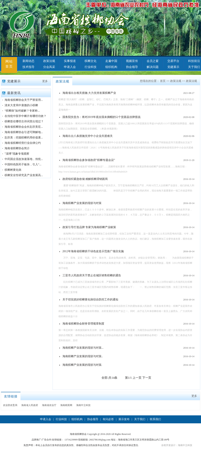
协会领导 (132, 67)
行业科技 (91, 67)
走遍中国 (111, 61)
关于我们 (139, 419)
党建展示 (173, 67)
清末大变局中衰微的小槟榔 (21, 105)
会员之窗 (153, 61)
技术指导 (28, 67)
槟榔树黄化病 (13, 169)
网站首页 (9, 64)
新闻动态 (28, 61)
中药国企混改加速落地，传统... (24, 159)
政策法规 (49, 61)
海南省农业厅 (49, 405)
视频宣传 (132, 61)
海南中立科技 (83, 405)
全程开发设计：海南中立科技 (176, 445)
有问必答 (108, 419)
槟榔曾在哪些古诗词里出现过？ (24, 121)
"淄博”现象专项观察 (17, 153)
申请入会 (70, 67)
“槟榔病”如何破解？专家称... (22, 110)
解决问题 (153, 67)
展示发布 (124, 419)
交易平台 (173, 61)
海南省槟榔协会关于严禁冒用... (24, 99)
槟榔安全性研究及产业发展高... (24, 175)
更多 (45, 81)
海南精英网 (66, 405)
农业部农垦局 (10, 405)
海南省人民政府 (29, 405)
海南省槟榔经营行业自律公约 (23, 142)
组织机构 (111, 67)
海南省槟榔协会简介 (17, 148)
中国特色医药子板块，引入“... (23, 164)
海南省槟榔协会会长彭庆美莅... (24, 126)
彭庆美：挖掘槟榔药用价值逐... (24, 137)
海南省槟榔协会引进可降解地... (24, 132)
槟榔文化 (91, 61)
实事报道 (70, 61)
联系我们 (155, 419)
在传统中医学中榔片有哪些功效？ (25, 116)
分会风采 (49, 67)
